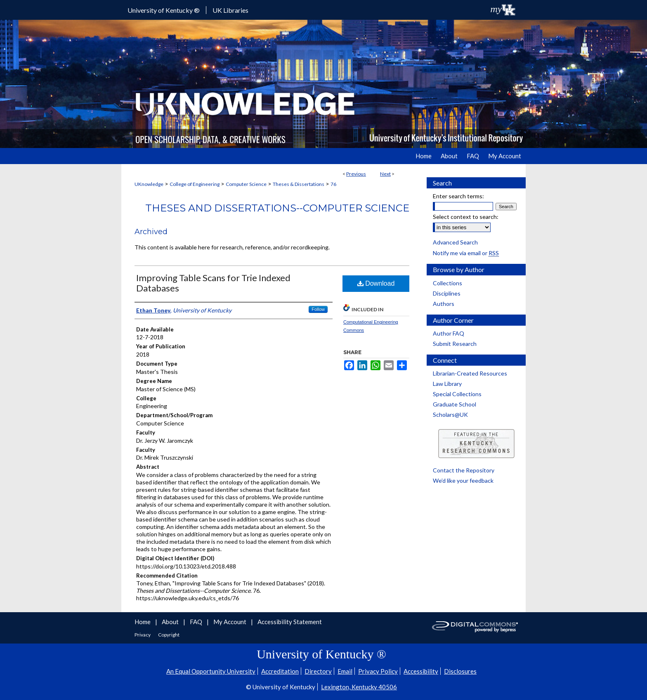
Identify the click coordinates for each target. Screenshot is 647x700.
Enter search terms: (458, 196)
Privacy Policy (378, 671)
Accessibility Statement (289, 621)
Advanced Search (455, 242)
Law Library (447, 383)
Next (385, 174)
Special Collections (457, 393)
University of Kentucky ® (164, 10)
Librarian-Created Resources (470, 373)
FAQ (196, 621)
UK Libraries (230, 10)
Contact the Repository (463, 470)
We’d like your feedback (463, 480)
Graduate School (454, 404)
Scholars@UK (450, 414)
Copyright (168, 635)
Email (345, 671)
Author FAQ (448, 333)
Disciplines (446, 293)
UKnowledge (149, 184)
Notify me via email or (466, 252)
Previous (356, 174)
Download (376, 283)
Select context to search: (465, 216)
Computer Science (246, 184)
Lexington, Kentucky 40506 (359, 687)
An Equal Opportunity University (210, 671)
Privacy (143, 635)
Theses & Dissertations (298, 184)
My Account (230, 621)
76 (333, 184)
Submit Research (455, 343)
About (171, 621)
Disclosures (460, 671)
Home (143, 621)
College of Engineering (195, 184)
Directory (318, 671)
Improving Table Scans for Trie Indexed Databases (213, 283)
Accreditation (280, 671)
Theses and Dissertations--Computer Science (277, 208)
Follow (318, 309)
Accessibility (421, 671)
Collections (447, 283)
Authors (443, 303)
